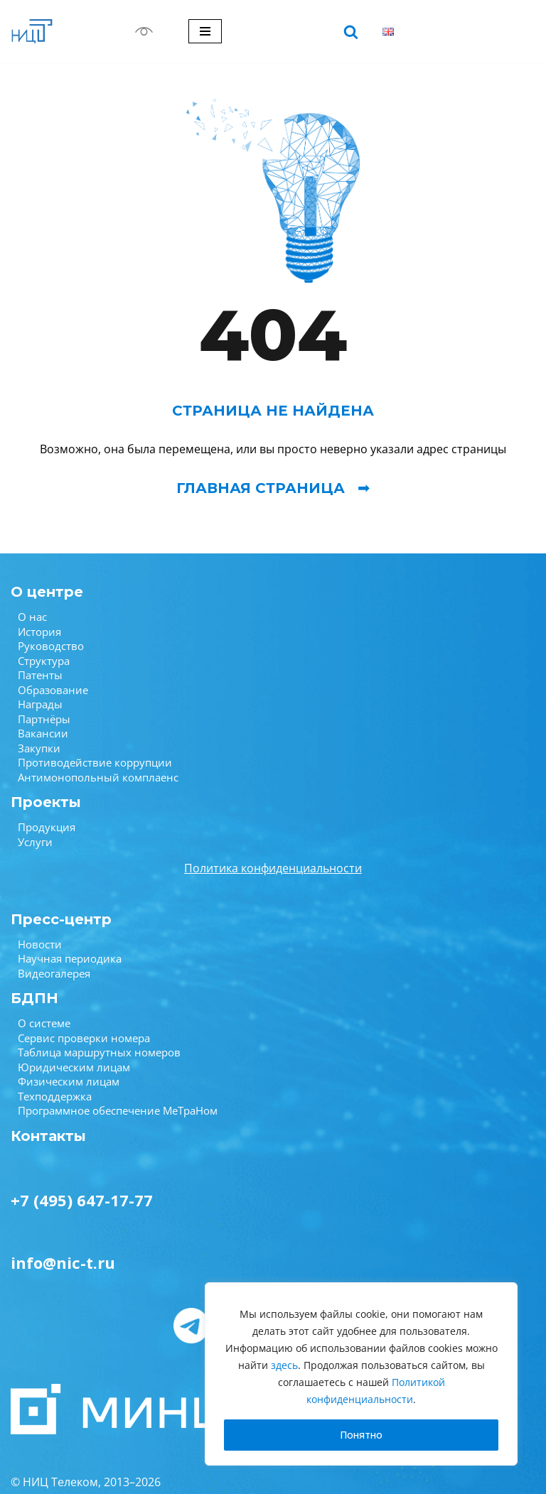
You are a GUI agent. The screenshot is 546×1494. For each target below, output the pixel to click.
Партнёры (44, 719)
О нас (32, 617)
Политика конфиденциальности (273, 868)
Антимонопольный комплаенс (98, 777)
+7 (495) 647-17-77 (82, 1200)
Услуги (35, 842)
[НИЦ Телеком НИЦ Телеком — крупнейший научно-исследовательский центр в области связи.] (32, 31)
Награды (40, 704)
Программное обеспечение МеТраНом (118, 1110)
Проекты (46, 802)
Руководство (51, 646)
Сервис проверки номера (84, 1038)
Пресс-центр (61, 919)
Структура (44, 661)
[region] (361, 1374)
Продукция (46, 827)
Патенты (40, 675)
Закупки (39, 748)
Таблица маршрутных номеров (99, 1052)
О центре (47, 591)
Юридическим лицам (74, 1067)
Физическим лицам (68, 1081)
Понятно (361, 1434)
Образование (53, 690)
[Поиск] (350, 31)
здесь (284, 1365)
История (39, 631)
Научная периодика (70, 958)
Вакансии (43, 733)
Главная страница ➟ (273, 488)
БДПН (34, 998)
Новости (40, 944)
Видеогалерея (54, 973)
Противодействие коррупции (95, 762)
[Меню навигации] (205, 31)
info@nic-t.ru (63, 1262)
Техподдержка (55, 1096)
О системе (44, 1023)
